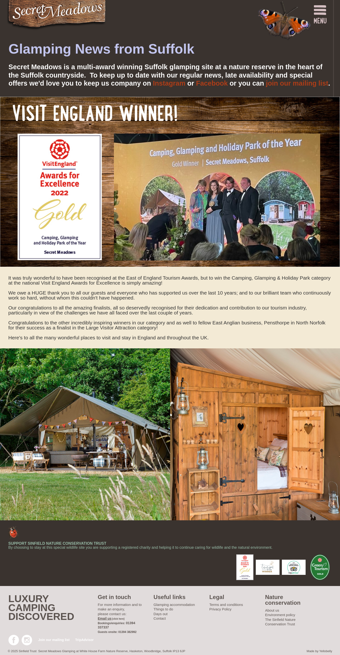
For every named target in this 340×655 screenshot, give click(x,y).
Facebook (212, 83)
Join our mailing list (54, 640)
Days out (161, 614)
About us (272, 610)
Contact (160, 618)
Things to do (163, 609)
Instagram (169, 83)
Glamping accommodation (174, 605)
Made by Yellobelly (319, 651)
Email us (105, 618)
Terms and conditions (226, 605)
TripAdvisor (84, 640)
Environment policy (280, 615)
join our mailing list (297, 83)
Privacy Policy (220, 609)
